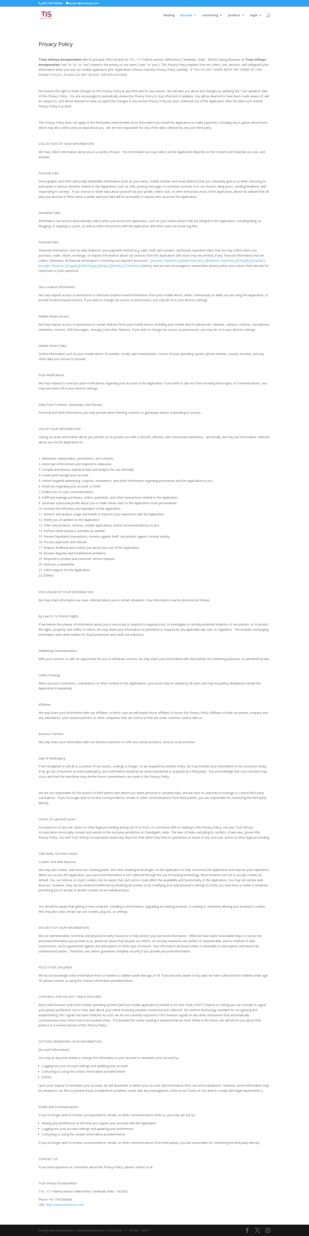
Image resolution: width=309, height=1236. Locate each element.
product (234, 15)
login (254, 15)
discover (186, 15)
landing (169, 15)
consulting (210, 15)
